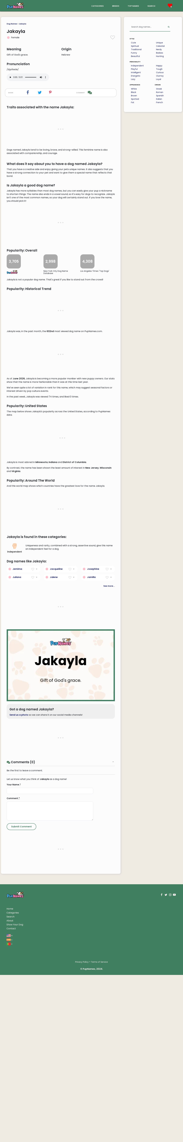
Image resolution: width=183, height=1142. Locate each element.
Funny (134, 52)
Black (133, 92)
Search (10, 1083)
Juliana (17, 744)
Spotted (135, 99)
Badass (159, 52)
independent (14, 715)
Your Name (14, 951)
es (9, 1106)
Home (10, 1075)
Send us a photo (18, 882)
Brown (134, 95)
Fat (132, 102)
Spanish (160, 95)
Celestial (160, 46)
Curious (160, 72)
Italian (159, 99)
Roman (159, 92)
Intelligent (136, 72)
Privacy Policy (82, 1129)
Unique (159, 42)
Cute (133, 42)
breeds (115, 5)
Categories (13, 1079)
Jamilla (91, 744)
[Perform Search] (168, 27)
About (10, 1087)
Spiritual (135, 46)
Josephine (93, 736)
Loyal (158, 79)
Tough (159, 69)
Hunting (160, 56)
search (151, 5)
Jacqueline (56, 736)
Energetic (135, 75)
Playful (134, 69)
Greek (159, 88)
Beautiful (135, 56)
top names (133, 5)
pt (9, 1111)
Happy (159, 65)
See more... (109, 753)
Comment (13, 965)
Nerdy (159, 49)
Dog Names (12, 24)
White (134, 88)
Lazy (133, 79)
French (159, 102)
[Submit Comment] (21, 993)
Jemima (17, 736)
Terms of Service (99, 1129)
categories (97, 5)
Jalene (54, 744)
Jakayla (22, 24)
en (10, 1102)
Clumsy (160, 75)
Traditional (136, 49)
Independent (137, 65)
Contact (11, 1095)
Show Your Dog (15, 1091)
